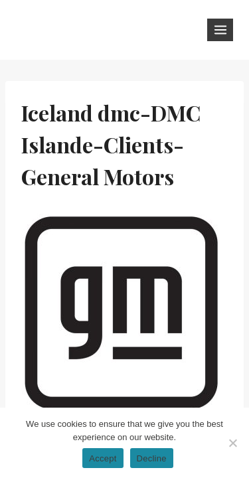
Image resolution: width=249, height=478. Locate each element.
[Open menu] (220, 29)
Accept (102, 458)
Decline (152, 458)
